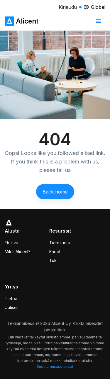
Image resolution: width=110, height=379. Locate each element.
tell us (64, 170)
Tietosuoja (59, 242)
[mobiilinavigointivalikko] (98, 21)
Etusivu (11, 242)
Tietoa (11, 298)
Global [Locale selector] (94, 7)
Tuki (53, 260)
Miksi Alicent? (18, 251)
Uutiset (11, 307)
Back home (55, 191)
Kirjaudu (70, 7)
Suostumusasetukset (55, 366)
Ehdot (54, 251)
